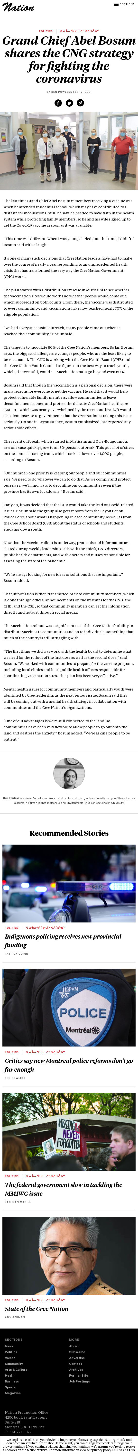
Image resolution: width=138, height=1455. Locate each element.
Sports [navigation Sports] (10, 1388)
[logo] (18, 11)
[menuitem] (37, 1347)
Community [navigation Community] (14, 1364)
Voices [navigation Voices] (10, 1358)
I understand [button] (123, 1450)
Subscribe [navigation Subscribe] (77, 1352)
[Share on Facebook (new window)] (58, 103)
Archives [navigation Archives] (76, 1370)
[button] (125, 4)
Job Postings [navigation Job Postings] (79, 1382)
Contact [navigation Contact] (75, 1364)
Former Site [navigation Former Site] (78, 1376)
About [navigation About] (74, 1347)
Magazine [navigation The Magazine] (13, 1393)
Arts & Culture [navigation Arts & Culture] (16, 1370)
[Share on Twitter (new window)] (69, 103)
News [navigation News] (9, 1347)
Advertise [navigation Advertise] (77, 1358)
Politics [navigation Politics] (11, 1352)
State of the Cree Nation (36, 1308)
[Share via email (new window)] (80, 102)
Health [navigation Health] (10, 1376)
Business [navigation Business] (12, 1382)
